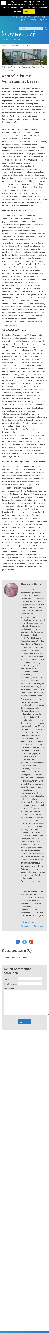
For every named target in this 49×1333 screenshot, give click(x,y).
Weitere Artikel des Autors (32, 926)
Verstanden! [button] (29, 11)
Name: (6, 979)
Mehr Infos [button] (16, 11)
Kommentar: (9, 988)
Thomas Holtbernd (10, 45)
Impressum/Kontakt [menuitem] (37, 20)
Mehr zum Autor (27, 922)
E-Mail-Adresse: (10, 984)
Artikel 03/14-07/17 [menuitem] (29, 17)
